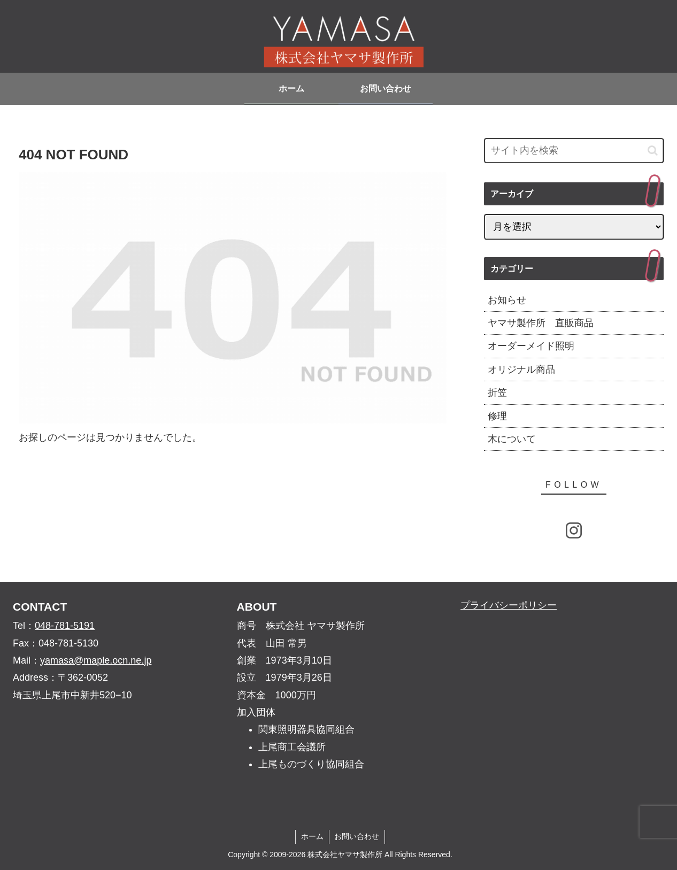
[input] (574, 150)
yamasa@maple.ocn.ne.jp (95, 660)
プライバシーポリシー (508, 605)
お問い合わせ (357, 836)
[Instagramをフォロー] (573, 530)
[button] (652, 150)
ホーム (312, 836)
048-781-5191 (65, 625)
